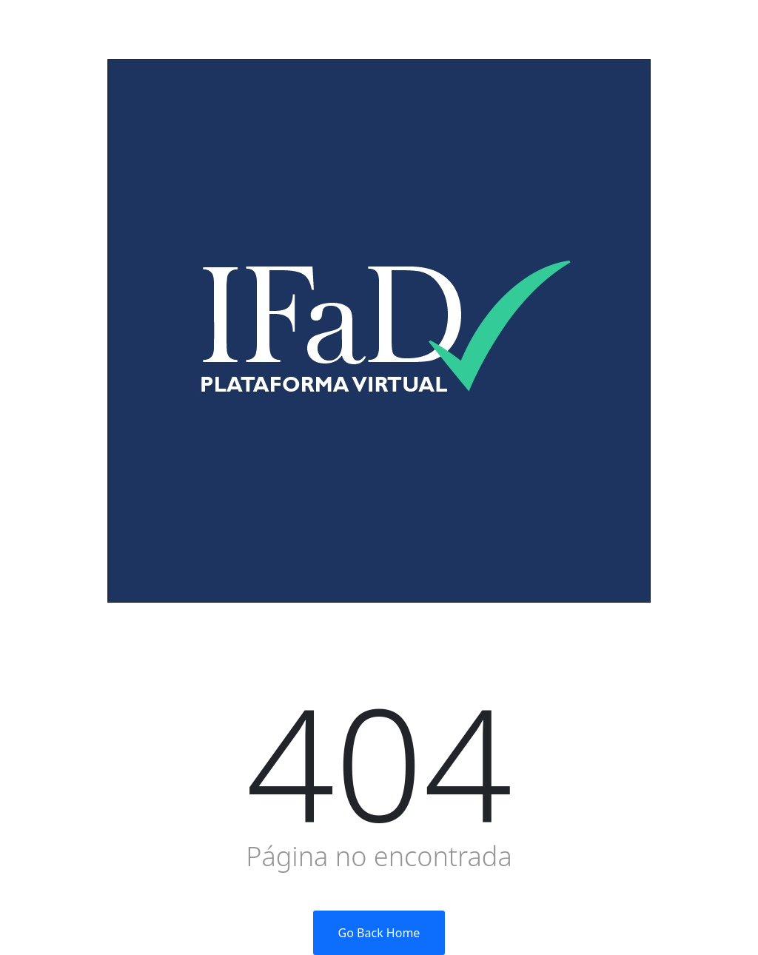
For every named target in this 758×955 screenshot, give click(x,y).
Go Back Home (379, 933)
